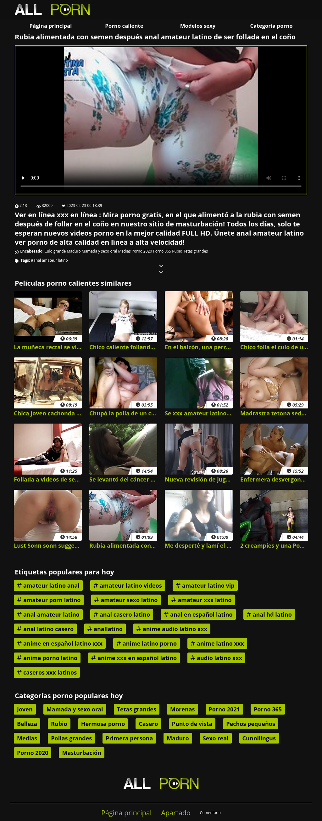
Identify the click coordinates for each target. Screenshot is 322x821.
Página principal (51, 25)
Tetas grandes (195, 251)
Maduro (73, 251)
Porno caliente (124, 25)
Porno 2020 (142, 251)
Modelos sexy (197, 25)
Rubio (177, 251)
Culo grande (55, 251)
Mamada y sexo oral (99, 251)
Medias (124, 251)
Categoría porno (271, 25)
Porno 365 (162, 251)
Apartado (176, 812)
